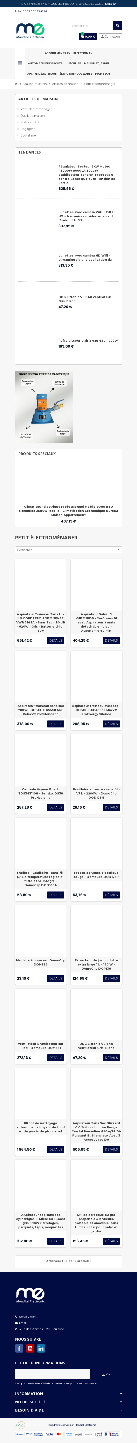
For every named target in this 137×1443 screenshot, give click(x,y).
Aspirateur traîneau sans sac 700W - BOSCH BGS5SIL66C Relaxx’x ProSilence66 (41, 710)
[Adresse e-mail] (52, 1374)
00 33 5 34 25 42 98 (35, 11)
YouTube (30, 1348)
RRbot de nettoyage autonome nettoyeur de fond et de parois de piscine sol (40, 1127)
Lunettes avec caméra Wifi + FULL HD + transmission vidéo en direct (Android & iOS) (86, 216)
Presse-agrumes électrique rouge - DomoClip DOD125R (96, 875)
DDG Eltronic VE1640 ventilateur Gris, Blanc (96, 1046)
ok (106, 1374)
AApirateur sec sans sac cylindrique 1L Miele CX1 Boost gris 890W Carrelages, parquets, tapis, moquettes (40, 1221)
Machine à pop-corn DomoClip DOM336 (41, 962)
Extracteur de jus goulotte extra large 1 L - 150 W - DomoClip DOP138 (96, 964)
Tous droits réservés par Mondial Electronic (72, 1424)
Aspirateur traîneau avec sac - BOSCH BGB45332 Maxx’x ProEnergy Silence (96, 710)
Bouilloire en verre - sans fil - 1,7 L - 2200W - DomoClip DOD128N (96, 793)
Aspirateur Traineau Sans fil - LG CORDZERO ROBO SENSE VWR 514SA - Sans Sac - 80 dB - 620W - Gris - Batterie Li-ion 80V (40, 622)
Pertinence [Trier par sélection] (24, 550)
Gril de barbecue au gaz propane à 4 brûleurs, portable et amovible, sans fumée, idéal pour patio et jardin (96, 1223)
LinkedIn (41, 1348)
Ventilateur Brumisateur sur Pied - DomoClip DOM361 (40, 1046)
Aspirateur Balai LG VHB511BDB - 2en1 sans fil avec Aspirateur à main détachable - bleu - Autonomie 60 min (96, 622)
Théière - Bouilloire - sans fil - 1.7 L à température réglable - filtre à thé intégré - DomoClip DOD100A (40, 879)
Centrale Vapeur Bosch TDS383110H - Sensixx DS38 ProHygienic (40, 793)
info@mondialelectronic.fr (45, 1322)
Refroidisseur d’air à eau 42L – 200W (88, 340)
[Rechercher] (96, 25)
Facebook (19, 1348)
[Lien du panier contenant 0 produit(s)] (88, 36)
